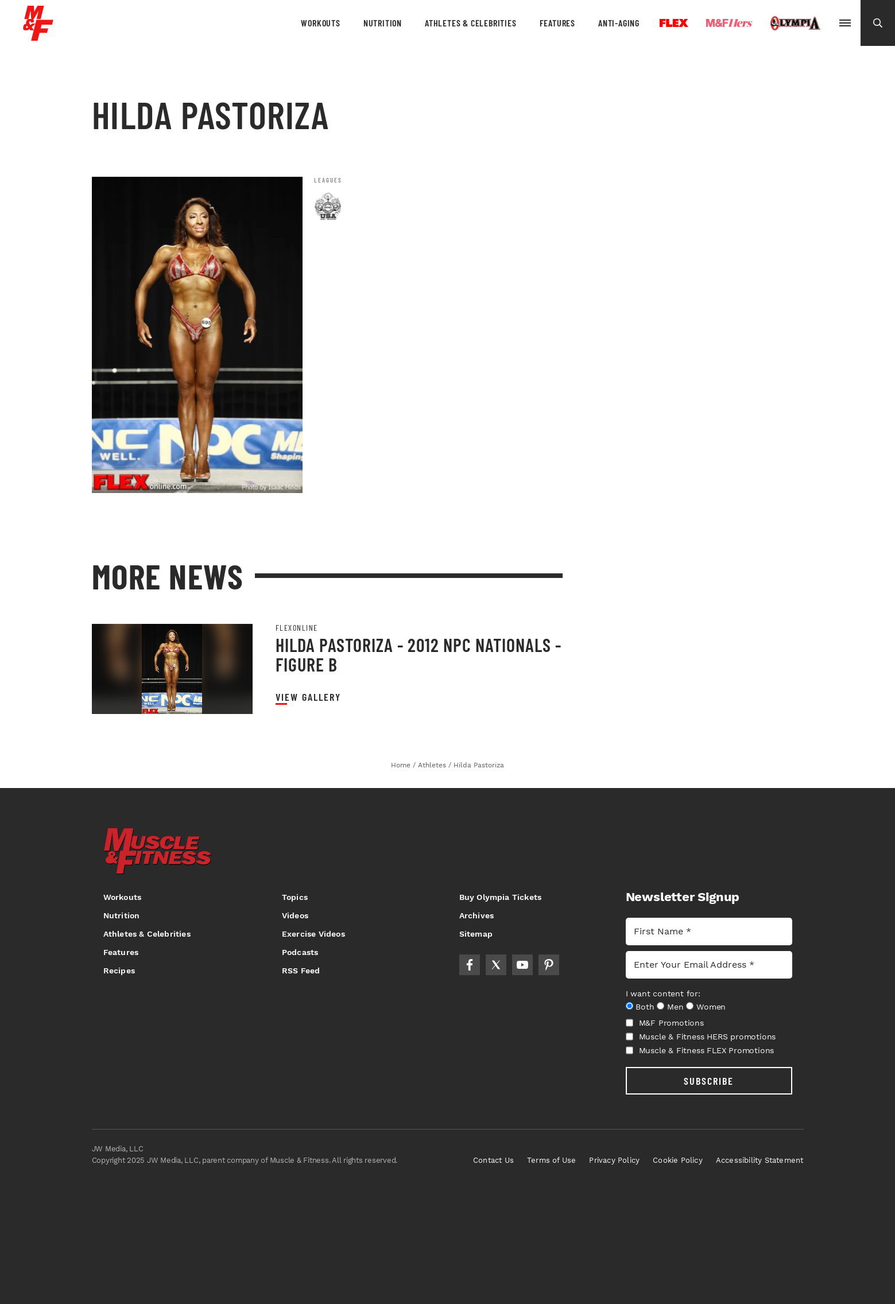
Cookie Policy (678, 1160)
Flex (674, 23)
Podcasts (300, 952)
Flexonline (297, 628)
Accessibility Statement (760, 1160)
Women (711, 1006)
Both (645, 1006)
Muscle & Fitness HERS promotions (701, 1036)
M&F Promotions (665, 1023)
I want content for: (663, 993)
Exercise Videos (313, 933)
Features (557, 22)
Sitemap (476, 933)
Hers (729, 23)
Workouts (320, 22)
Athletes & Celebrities (471, 22)
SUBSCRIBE (709, 1080)
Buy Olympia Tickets (500, 897)
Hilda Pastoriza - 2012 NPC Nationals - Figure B (418, 654)
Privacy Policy (614, 1160)
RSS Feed (301, 970)
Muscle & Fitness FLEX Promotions (700, 1050)
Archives (476, 915)
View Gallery (308, 697)
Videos (295, 915)
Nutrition (382, 22)
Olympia (795, 23)
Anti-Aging (619, 22)
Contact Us (493, 1160)
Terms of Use (551, 1160)
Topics (295, 897)
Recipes (119, 970)
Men (675, 1006)
